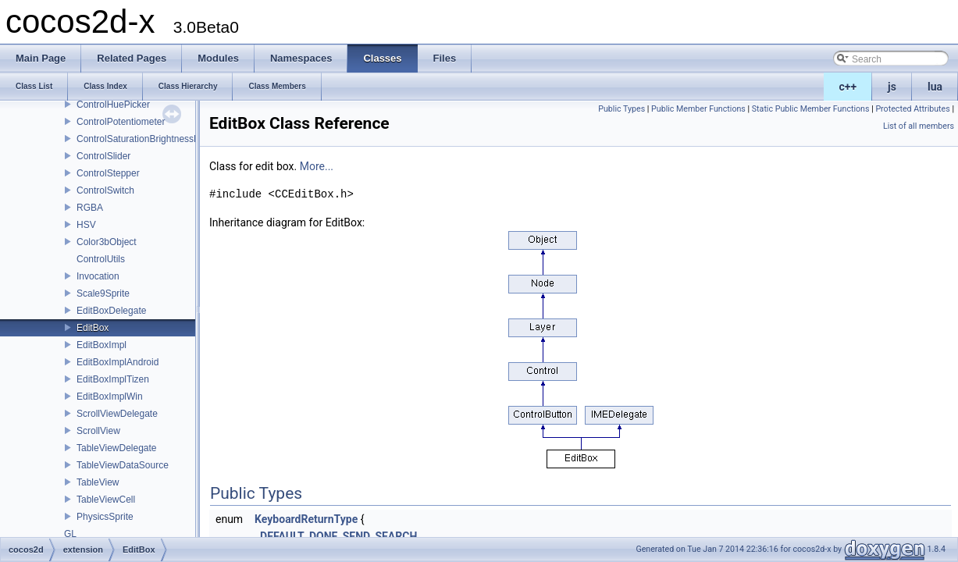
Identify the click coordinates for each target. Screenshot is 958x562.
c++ (848, 86)
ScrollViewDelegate (117, 413)
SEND (356, 536)
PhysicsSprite (105, 516)
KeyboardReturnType (306, 519)
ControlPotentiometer (121, 121)
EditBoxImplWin (110, 396)
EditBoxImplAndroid (117, 362)
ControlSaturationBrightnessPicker (148, 138)
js (892, 86)
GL (70, 533)
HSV (86, 224)
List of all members (918, 126)
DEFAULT (282, 536)
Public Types (621, 109)
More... (316, 166)
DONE (323, 536)
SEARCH (396, 536)
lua (935, 86)
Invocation (98, 276)
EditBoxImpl (101, 345)
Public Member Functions (698, 109)
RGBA (90, 207)
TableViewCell (106, 499)
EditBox (93, 327)
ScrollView (98, 430)
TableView (98, 482)
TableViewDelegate (117, 448)
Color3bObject (107, 242)
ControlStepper (108, 173)
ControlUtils (101, 259)
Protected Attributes (912, 109)
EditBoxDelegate (111, 310)
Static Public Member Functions (811, 109)
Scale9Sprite (103, 293)
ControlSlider (103, 156)
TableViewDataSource (123, 465)
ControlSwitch (105, 190)
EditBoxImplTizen (113, 379)
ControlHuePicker (113, 104)
